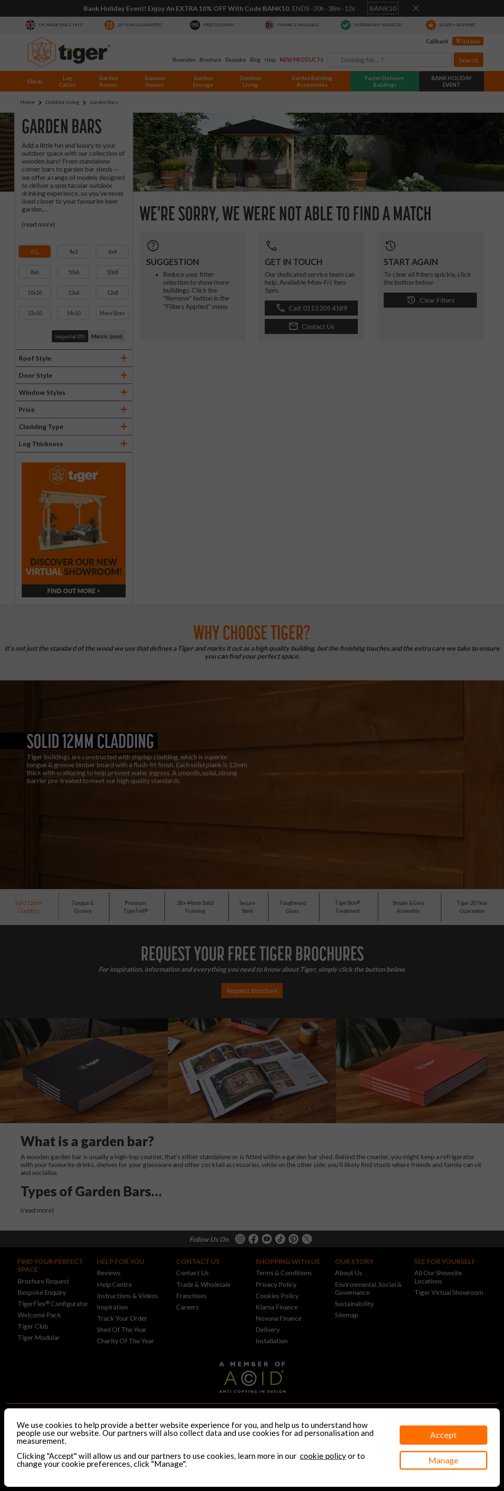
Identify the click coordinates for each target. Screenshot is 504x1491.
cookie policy (323, 1456)
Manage (443, 1460)
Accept (443, 1435)
